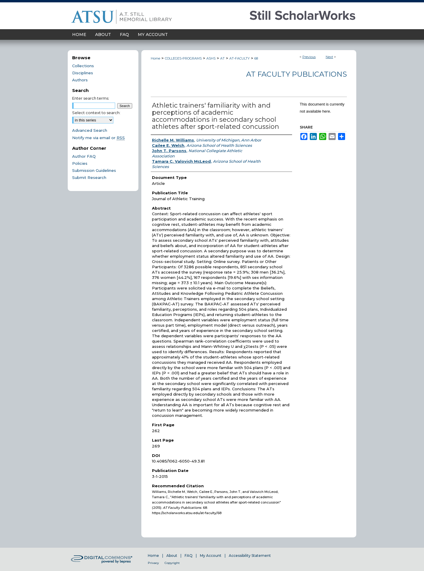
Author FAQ (84, 156)
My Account (210, 555)
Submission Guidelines (94, 170)
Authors (80, 80)
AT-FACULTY (239, 58)
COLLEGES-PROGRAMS (183, 58)
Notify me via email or (98, 137)
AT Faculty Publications (296, 74)
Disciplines (82, 72)
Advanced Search (89, 130)
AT (222, 58)
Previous (309, 57)
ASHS (211, 58)
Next (329, 57)
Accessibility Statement (250, 555)
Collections (83, 65)
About (171, 555)
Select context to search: (96, 112)
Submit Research (89, 177)
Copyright (172, 563)
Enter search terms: (90, 98)
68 (256, 58)
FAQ (189, 555)
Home (155, 58)
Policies (79, 163)
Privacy (153, 563)
